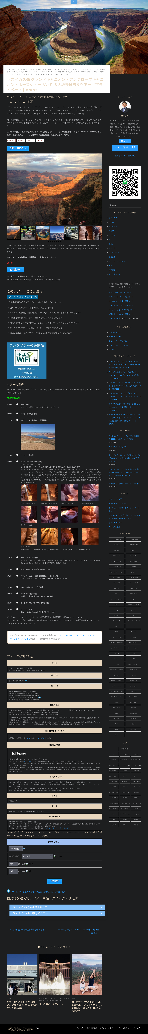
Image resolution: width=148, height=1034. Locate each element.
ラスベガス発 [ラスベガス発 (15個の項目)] (124, 808)
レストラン (113, 248)
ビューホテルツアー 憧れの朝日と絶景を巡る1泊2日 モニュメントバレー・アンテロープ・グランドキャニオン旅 (124, 472)
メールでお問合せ (40, 738)
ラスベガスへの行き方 (117, 680)
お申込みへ (15, 269)
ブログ (21, 72)
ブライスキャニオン (116, 648)
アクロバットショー (116, 561)
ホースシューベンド (33, 72)
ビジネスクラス (89, 69)
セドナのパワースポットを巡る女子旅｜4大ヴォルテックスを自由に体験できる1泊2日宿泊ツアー (125, 458)
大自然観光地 (67, 72)
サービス (136, 1028)
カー (84, 635)
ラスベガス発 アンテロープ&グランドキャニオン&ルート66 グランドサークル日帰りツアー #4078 (124, 375)
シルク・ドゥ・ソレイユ (118, 341)
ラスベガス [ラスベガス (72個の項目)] (136, 792)
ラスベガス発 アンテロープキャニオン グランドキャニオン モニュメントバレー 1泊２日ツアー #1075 (125, 396)
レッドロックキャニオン (116, 691)
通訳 (116, 735)
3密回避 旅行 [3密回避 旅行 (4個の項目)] (124, 749)
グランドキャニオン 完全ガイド (121, 314)
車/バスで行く (86, 72)
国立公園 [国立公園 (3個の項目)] (136, 819)
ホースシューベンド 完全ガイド (121, 301)
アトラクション (114, 274)
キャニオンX (133, 593)
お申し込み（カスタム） (118, 503)
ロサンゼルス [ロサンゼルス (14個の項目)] (136, 814)
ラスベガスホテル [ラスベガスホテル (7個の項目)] (114, 808)
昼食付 (133, 724)
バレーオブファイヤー (117, 642)
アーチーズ (133, 555)
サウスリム (52, 69)
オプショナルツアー (107, 1028)
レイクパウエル (116, 686)
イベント (112, 235)
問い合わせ (125, 141)
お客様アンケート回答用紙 (125, 156)
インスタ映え (43, 998)
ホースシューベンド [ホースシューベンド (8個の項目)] (136, 786)
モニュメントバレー (133, 664)
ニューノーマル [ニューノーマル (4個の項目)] (136, 781)
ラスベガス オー (115, 332)
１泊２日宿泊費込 (133, 539)
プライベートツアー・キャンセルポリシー (59, 828)
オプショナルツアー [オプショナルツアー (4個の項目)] (136, 759)
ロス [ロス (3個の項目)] (114, 819)
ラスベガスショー (124, 1028)
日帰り (76, 72)
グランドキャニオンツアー (23, 74)
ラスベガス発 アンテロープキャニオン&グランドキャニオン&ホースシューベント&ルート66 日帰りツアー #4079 (124, 364)
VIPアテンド (116, 555)
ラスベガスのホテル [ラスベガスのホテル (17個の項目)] (114, 803)
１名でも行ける (13, 69)
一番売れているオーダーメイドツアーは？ (124, 484)
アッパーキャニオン (133, 561)
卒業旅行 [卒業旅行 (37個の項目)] (125, 819)
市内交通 (112, 270)
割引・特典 (133, 702)
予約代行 (116, 702)
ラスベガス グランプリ (51, 1003)
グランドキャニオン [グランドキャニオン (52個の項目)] (125, 765)
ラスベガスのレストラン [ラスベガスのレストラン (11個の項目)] (125, 803)
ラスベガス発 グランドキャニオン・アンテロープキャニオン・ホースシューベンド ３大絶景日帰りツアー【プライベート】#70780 (55, 84)
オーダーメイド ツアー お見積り (125, 148)
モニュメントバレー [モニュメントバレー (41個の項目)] (125, 792)
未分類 (116, 729)
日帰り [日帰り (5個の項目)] (125, 825)
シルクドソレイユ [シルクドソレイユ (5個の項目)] (114, 776)
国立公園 (57, 72)
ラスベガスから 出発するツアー (30, 913)
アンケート (133, 566)
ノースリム (133, 637)
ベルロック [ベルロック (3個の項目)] (125, 786)
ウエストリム (116, 583)
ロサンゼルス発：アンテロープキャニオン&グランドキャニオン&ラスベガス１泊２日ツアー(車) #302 (125, 386)
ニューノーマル (52, 74)
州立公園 (116, 718)
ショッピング (114, 226)
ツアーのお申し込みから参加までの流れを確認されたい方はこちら (38, 892)
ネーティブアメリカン (73, 69)
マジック (112, 349)
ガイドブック (52, 998)
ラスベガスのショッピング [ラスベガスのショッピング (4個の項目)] (125, 797)
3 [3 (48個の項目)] (113, 749)
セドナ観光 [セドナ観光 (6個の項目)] (114, 781)
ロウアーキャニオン (116, 696)
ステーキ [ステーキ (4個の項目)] (125, 776)
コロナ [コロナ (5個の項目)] (125, 770)
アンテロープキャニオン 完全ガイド (122, 310)
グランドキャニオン (38, 69)
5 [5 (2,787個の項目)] (113, 754)
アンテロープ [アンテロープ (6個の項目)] (136, 754)
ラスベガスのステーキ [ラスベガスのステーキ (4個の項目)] (136, 797)
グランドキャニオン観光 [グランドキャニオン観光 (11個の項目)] (136, 765)
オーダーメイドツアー (133, 583)
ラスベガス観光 (91, 1028)
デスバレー (117, 631)
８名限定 (133, 550)
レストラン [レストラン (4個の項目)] (114, 814)
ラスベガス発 (47, 72)
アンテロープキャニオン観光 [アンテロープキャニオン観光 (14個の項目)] (125, 759)
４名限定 (116, 550)
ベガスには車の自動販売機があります (27, 929)
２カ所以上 (24, 69)
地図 (110, 265)
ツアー (60, 69)
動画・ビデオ (116, 707)
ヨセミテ (116, 675)
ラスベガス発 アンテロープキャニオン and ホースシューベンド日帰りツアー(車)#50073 (124, 407)
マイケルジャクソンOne (20, 639)
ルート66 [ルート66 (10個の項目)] (136, 808)
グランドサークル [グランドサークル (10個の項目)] (114, 770)
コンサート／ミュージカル (118, 345)
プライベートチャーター (133, 648)
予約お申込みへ (18, 148)
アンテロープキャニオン (116, 572)
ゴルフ (111, 231)
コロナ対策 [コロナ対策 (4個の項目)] (136, 770)
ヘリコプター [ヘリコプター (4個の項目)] (113, 786)
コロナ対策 (40, 74)
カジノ (111, 239)
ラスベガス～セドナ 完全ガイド (121, 305)
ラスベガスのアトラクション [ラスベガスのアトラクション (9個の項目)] (114, 797)
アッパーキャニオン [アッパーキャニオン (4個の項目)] (125, 754)
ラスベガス (63, 74)
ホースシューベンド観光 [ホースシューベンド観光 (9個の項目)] (114, 792)
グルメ (111, 244)
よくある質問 (133, 669)
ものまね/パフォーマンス (116, 669)
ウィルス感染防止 (133, 577)
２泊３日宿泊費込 (133, 544)
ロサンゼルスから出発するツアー (31, 907)
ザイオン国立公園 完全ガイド (120, 292)
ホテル (111, 222)
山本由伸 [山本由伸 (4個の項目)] (113, 825)
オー (78, 635)
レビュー (133, 691)
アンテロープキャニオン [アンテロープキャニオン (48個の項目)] (114, 759)
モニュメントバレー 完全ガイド (121, 297)
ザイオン (133, 610)
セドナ (116, 626)
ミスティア (92, 635)
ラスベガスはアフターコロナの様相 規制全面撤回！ (78, 931)
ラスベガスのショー (66, 635)
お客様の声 (117, 588)
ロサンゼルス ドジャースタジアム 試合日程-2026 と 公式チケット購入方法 (22, 1004)
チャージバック (29, 761)
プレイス (116, 653)
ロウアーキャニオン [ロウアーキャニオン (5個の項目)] (125, 814)
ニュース (79, 1028)
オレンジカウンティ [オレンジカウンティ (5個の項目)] (114, 765)
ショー (133, 615)
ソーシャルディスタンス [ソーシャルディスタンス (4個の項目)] (125, 781)
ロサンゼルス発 (56, 1000)
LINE (28, 738)
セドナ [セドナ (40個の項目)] (136, 776)
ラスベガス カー (115, 336)
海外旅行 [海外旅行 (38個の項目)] (136, 825)
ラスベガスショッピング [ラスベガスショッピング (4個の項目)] (136, 803)
